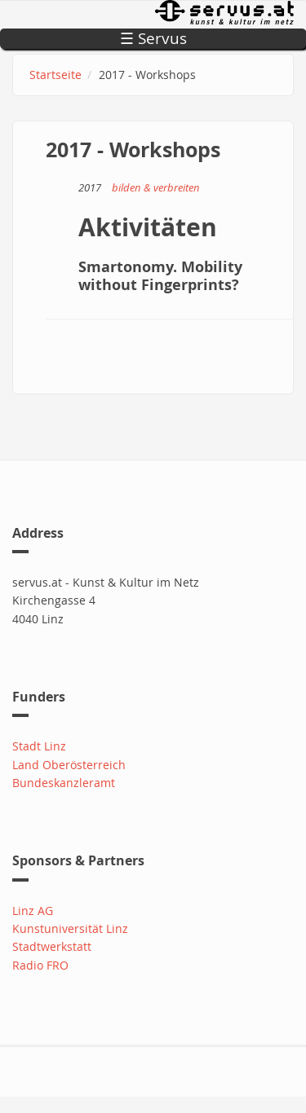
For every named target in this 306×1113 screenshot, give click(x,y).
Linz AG (32, 910)
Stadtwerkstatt (51, 946)
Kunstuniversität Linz (70, 928)
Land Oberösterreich (69, 764)
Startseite (55, 74)
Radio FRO (40, 965)
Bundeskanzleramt (63, 782)
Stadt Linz (39, 746)
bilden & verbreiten (156, 187)
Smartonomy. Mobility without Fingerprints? (160, 276)
